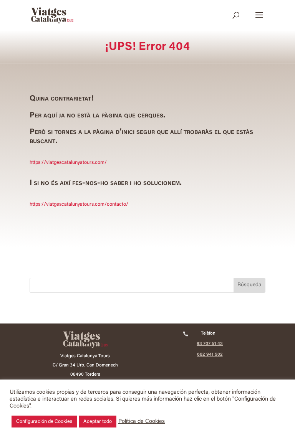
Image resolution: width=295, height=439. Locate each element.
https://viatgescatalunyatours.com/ (68, 162)
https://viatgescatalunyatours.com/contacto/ (79, 204)
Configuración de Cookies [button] (44, 421)
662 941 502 (210, 354)
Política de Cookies (141, 421)
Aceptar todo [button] (97, 421)
